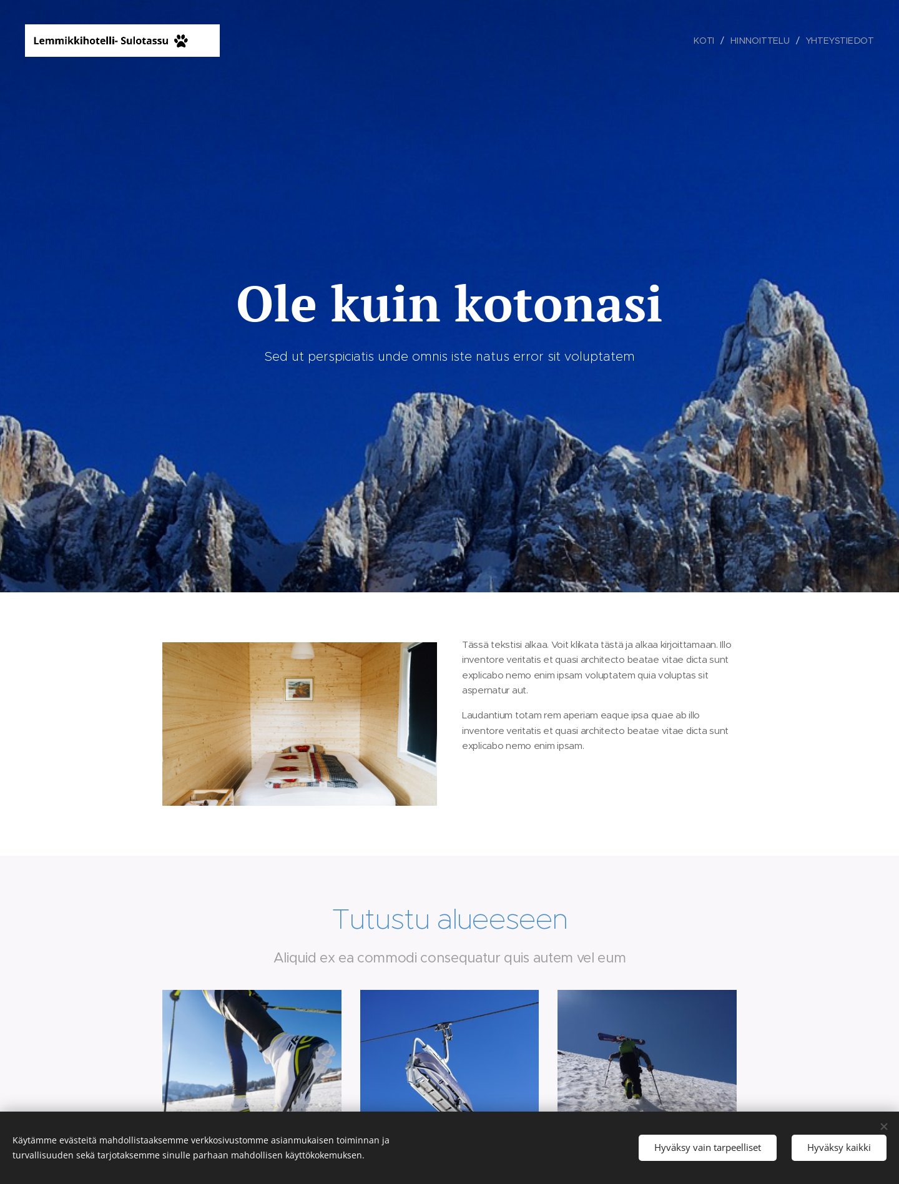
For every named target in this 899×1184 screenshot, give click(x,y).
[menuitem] (706, 40)
